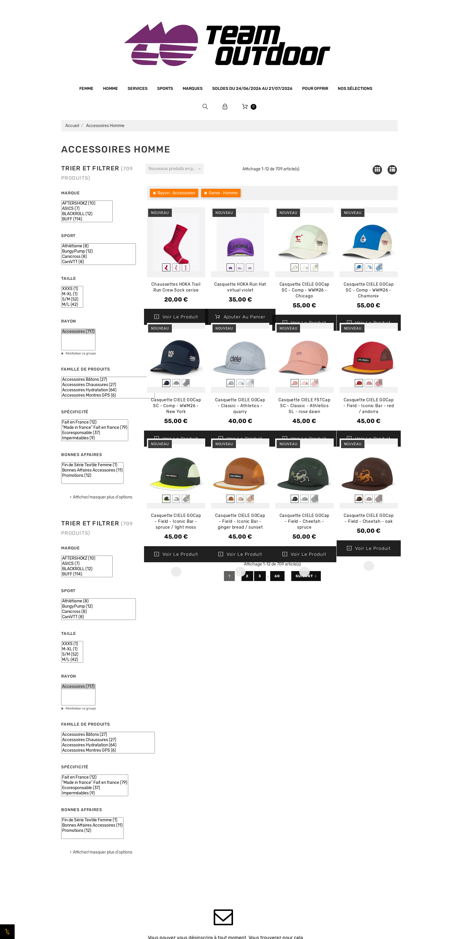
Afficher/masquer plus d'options (102, 497)
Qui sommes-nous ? (167, 788)
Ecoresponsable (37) (94, 433)
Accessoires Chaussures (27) (108, 385)
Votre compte (342, 761)
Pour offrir (315, 88)
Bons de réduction (337, 822)
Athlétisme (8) (98, 246)
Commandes (331, 788)
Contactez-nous (163, 855)
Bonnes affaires (74, 822)
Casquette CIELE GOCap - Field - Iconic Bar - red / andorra (368, 405)
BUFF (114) (86, 219)
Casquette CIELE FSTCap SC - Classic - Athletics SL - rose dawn (304, 405)
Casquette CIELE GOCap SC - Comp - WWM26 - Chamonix (369, 290)
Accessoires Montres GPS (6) (108, 395)
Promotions (244, 786)
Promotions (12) (92, 475)
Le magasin (158, 777)
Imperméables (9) (94, 438)
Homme (110, 88)
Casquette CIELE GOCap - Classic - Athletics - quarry (240, 405)
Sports (165, 88)
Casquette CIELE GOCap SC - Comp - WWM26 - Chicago (305, 290)
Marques (193, 88)
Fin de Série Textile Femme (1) (92, 465)
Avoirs (324, 800)
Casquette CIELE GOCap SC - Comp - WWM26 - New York (176, 405)
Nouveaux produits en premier (176, 168)
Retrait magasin (163, 844)
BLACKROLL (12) (86, 214)
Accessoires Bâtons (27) (108, 379)
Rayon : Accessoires (176, 193)
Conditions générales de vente (178, 810)
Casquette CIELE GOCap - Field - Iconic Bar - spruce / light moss (176, 521)
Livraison (156, 833)
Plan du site (159, 866)
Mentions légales (164, 799)
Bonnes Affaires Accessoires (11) (92, 470)
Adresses (327, 811)
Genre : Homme (223, 193)
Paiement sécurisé (166, 822)
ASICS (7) (86, 208)
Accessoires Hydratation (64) (108, 390)
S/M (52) (72, 299)
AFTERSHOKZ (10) (86, 203)
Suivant (306, 576)
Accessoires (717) (78, 331)
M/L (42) (72, 304)
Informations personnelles (345, 777)
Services (138, 88)
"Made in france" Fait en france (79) (94, 427)
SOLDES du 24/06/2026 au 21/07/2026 (252, 88)
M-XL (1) (72, 294)
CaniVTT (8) (98, 262)
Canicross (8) (98, 256)
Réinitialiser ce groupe (80, 353)
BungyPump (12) (98, 251)
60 (277, 576)
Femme (86, 88)
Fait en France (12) (94, 422)
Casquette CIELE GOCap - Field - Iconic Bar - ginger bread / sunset (240, 521)
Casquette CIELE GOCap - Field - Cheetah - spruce (305, 521)
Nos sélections (355, 88)
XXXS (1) (72, 289)
